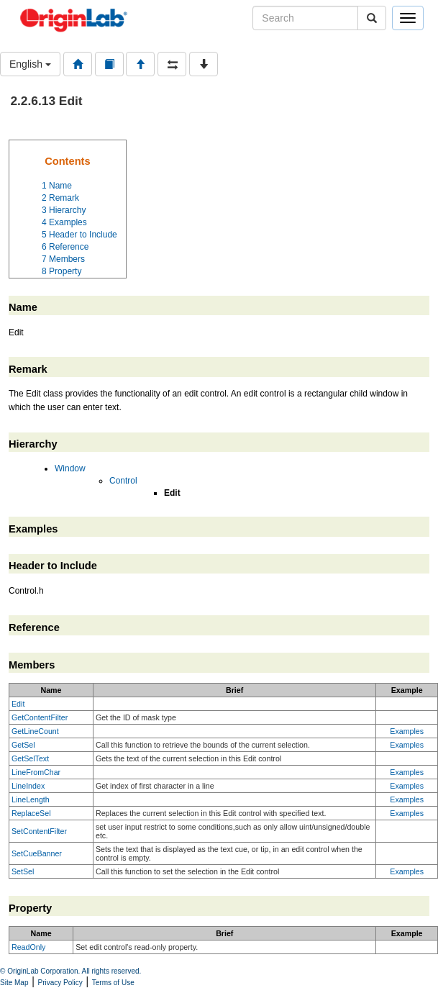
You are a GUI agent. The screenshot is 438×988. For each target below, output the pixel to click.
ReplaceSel (31, 813)
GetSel (23, 744)
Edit (18, 703)
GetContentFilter (40, 717)
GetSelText (30, 758)
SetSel (23, 871)
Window (70, 468)
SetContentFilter (39, 831)
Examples (407, 731)
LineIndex (28, 785)
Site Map (14, 983)
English (30, 64)
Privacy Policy (60, 983)
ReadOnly (28, 947)
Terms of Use (113, 983)
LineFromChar (36, 772)
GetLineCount (35, 731)
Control (123, 481)
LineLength (31, 799)
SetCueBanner (37, 853)
